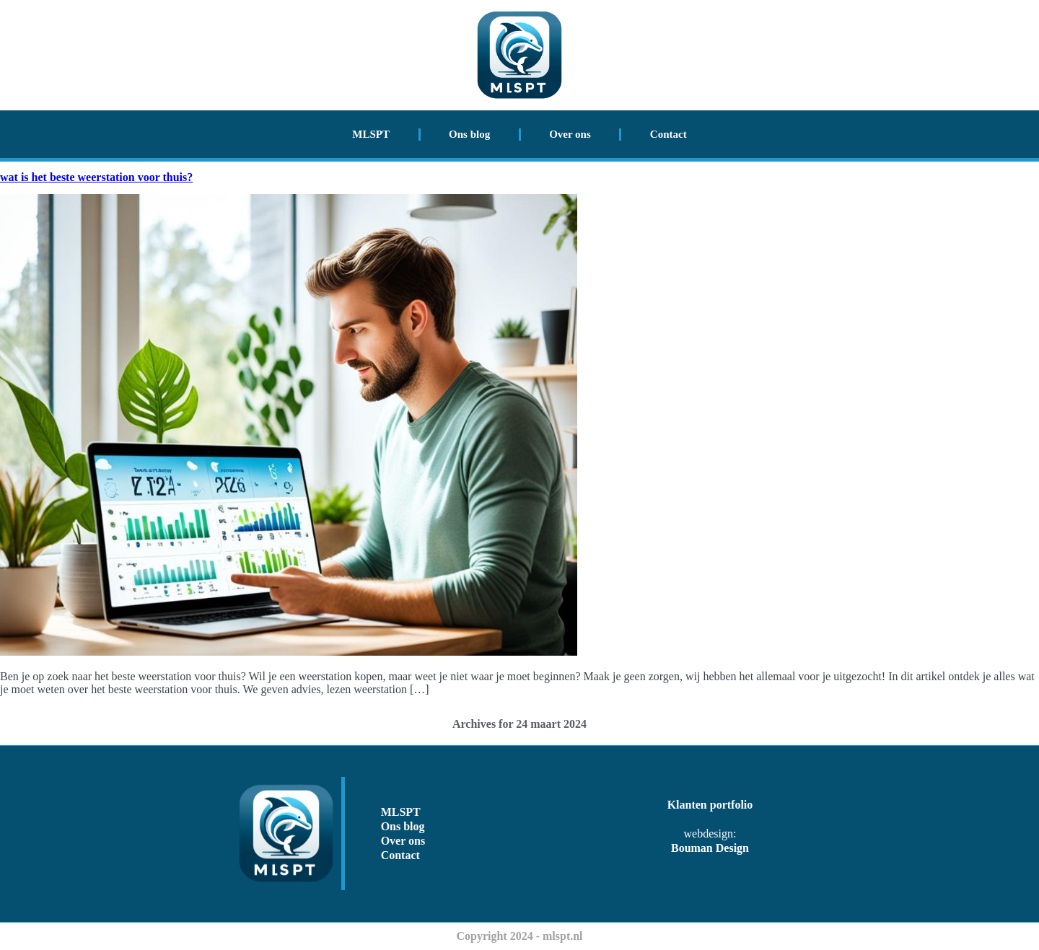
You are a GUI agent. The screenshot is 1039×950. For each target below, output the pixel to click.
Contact (668, 134)
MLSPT (371, 134)
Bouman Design (710, 848)
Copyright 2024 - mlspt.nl (519, 936)
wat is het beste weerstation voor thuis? (96, 177)
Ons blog (469, 134)
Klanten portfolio (710, 805)
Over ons (570, 134)
